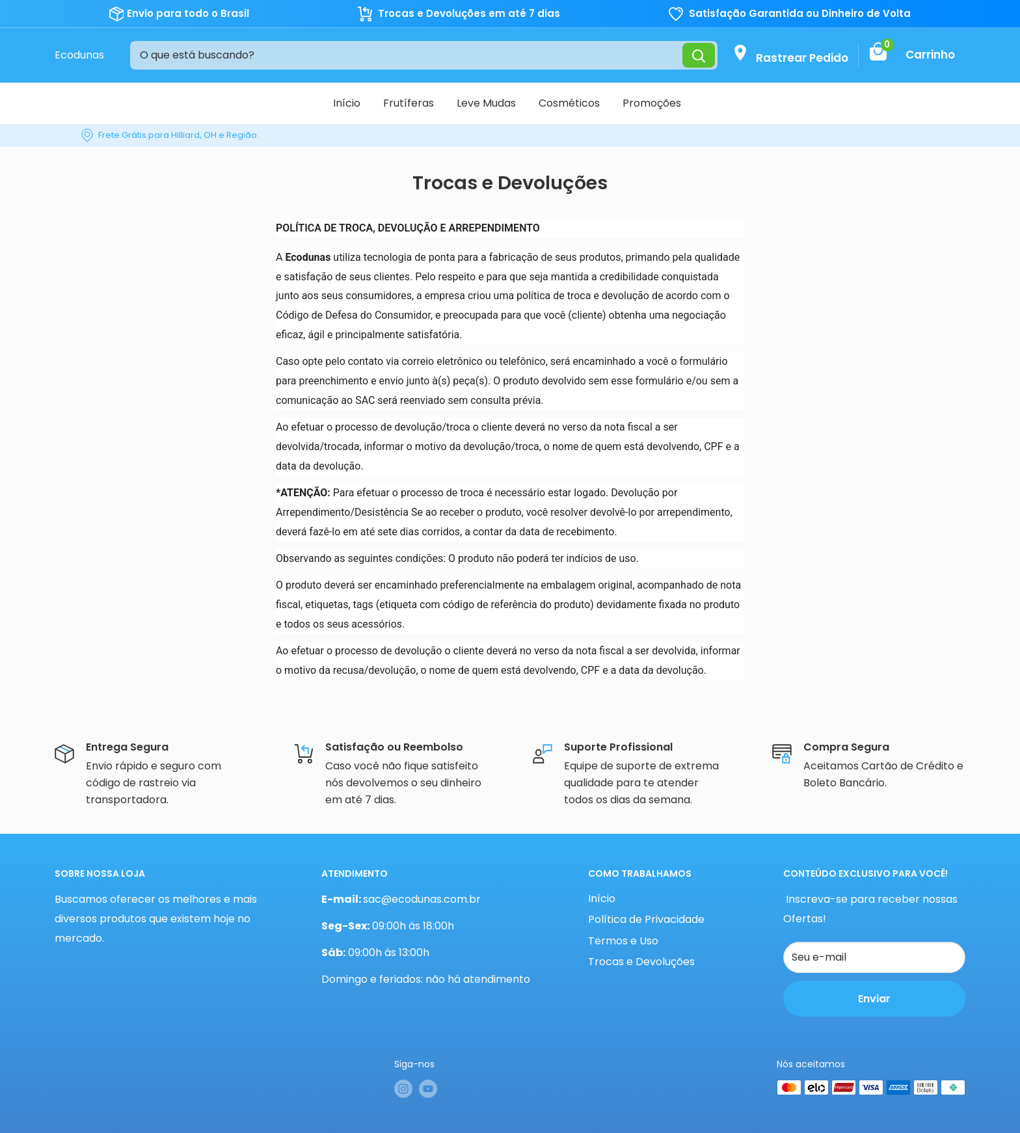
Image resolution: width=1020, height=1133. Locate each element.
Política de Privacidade (646, 919)
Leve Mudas (486, 103)
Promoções (652, 103)
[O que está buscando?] (406, 55)
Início (346, 103)
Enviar (874, 998)
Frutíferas (408, 103)
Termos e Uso (623, 940)
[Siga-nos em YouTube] (428, 1089)
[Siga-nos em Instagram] (403, 1089)
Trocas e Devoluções (641, 961)
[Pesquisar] (698, 55)
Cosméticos (569, 103)
